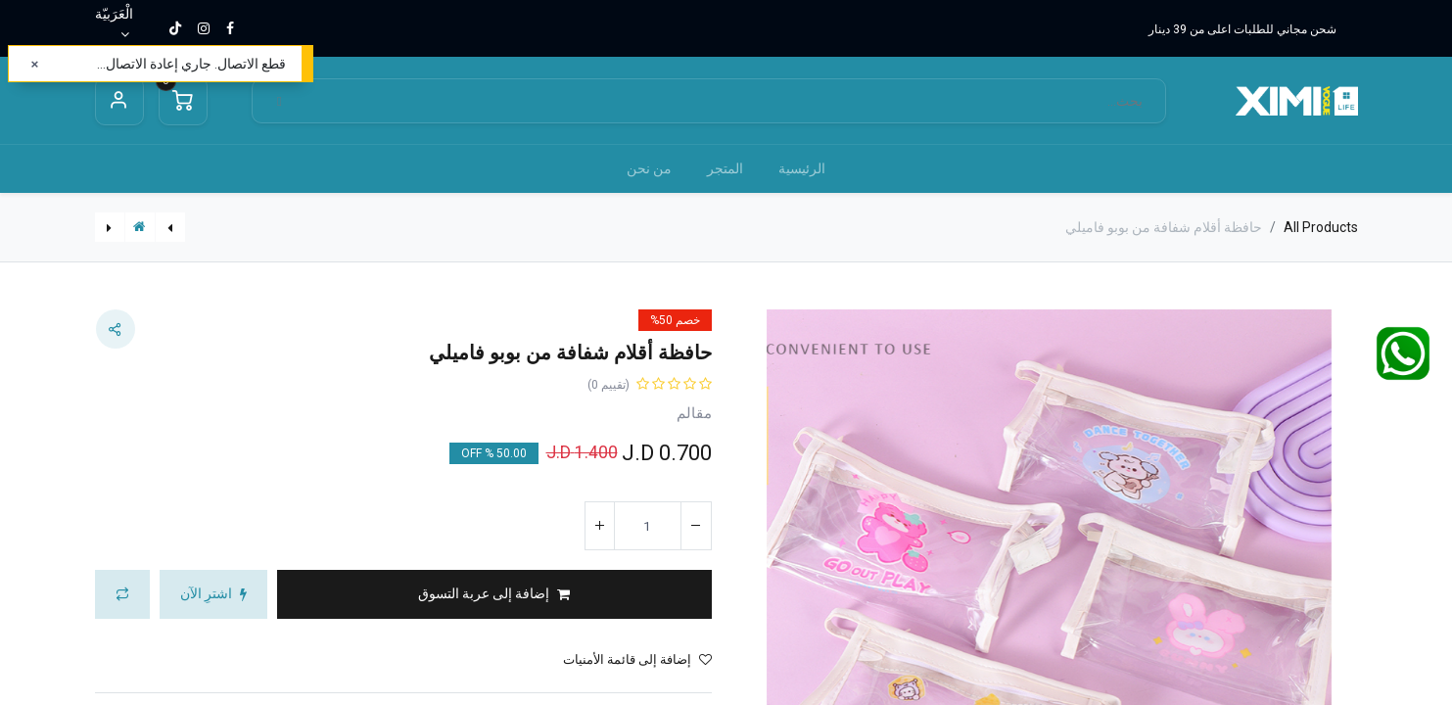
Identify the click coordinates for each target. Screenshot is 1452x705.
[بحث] (280, 101)
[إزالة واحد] (696, 525)
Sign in (119, 100)
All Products (1321, 227)
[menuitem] (802, 169)
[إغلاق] (35, 64)
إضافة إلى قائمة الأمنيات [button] (637, 659)
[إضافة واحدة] (600, 525)
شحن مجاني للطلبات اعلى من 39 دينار (1242, 29)
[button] (494, 594)
